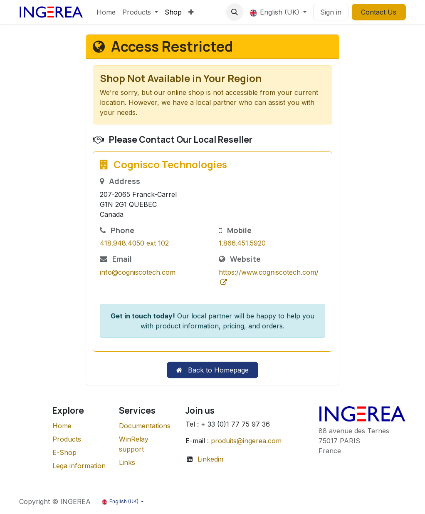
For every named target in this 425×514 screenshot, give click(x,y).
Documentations (144, 426)
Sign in (330, 12)
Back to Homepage (212, 370)
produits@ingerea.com (246, 441)
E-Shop (64, 452)
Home (62, 426)
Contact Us (378, 12)
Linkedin (210, 459)
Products (66, 439)
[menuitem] (106, 12)
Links (127, 462)
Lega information (79, 466)
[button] (234, 12)
